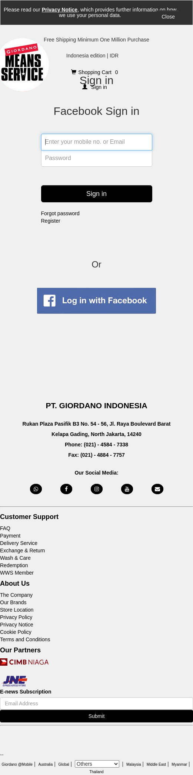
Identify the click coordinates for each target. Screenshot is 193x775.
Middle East (156, 764)
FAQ (5, 528)
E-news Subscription (25, 692)
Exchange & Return (22, 550)
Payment (10, 536)
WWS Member (17, 573)
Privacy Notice (60, 10)
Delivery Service (18, 543)
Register (50, 221)
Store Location (16, 610)
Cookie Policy (15, 632)
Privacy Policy (16, 617)
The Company (16, 595)
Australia (45, 764)
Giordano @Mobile (17, 764)
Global (64, 764)
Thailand (96, 772)
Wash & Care (15, 558)
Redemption (14, 565)
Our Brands (13, 602)
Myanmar (179, 764)
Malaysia (133, 764)
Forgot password (60, 213)
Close (168, 17)
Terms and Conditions (25, 639)
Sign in (96, 193)
